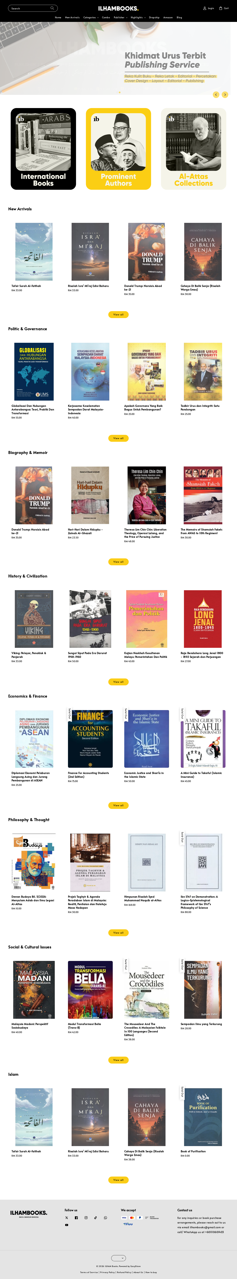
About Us (138, 1272)
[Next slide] (225, 94)
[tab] (117, 92)
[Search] (52, 8)
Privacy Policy (107, 1272)
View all (118, 314)
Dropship (154, 17)
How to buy (151, 1272)
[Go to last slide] (216, 94)
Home (58, 17)
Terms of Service (89, 1272)
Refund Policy (124, 1272)
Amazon (168, 17)
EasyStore (136, 1266)
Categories (89, 17)
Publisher (119, 17)
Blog (179, 17)
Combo (106, 17)
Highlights (137, 17)
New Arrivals (72, 17)
